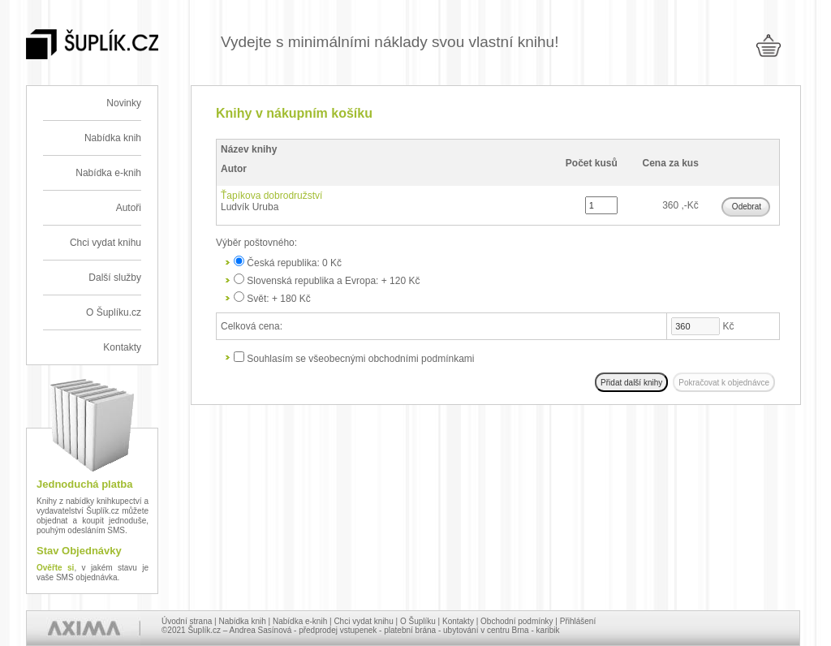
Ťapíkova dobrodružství (271, 195)
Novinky (123, 103)
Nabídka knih (112, 138)
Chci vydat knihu (105, 242)
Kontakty (122, 347)
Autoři (128, 207)
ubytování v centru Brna (486, 630)
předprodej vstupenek (338, 630)
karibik (548, 630)
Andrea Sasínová (261, 630)
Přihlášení (578, 621)
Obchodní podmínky (516, 621)
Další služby (114, 277)
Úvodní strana (186, 621)
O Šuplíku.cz (113, 312)
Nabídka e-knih (108, 173)
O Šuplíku (418, 621)
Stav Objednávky (79, 551)
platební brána (410, 630)
